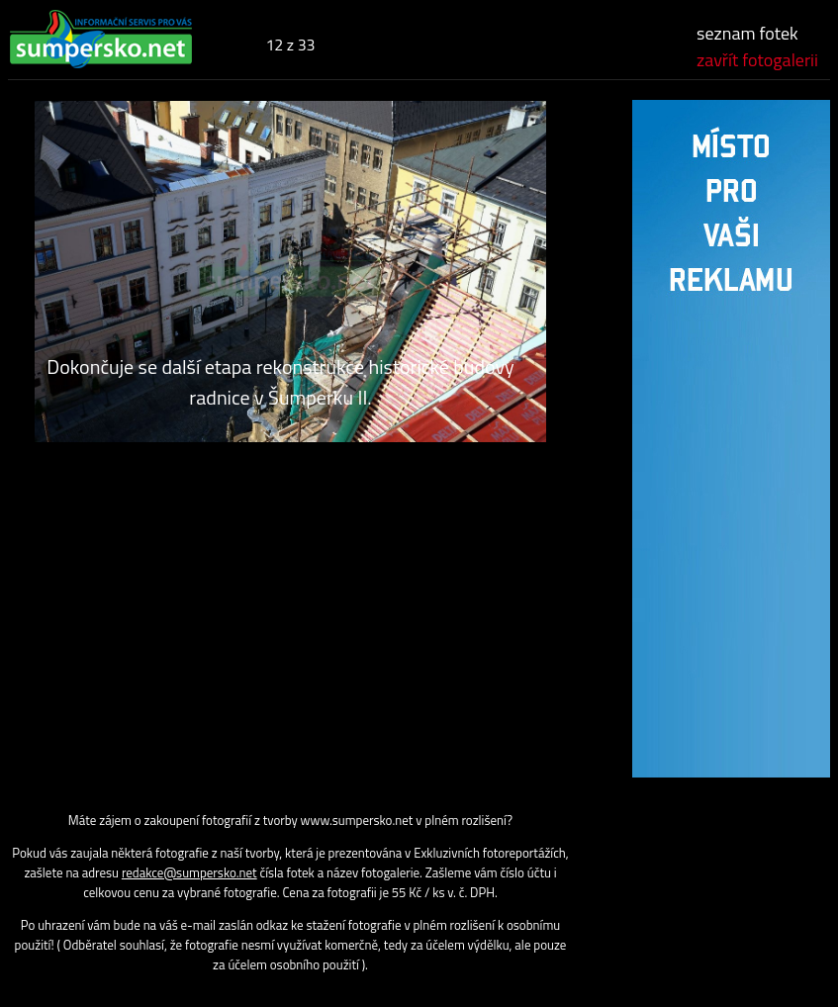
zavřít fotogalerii (757, 59)
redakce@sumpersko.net (189, 872)
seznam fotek (747, 33)
